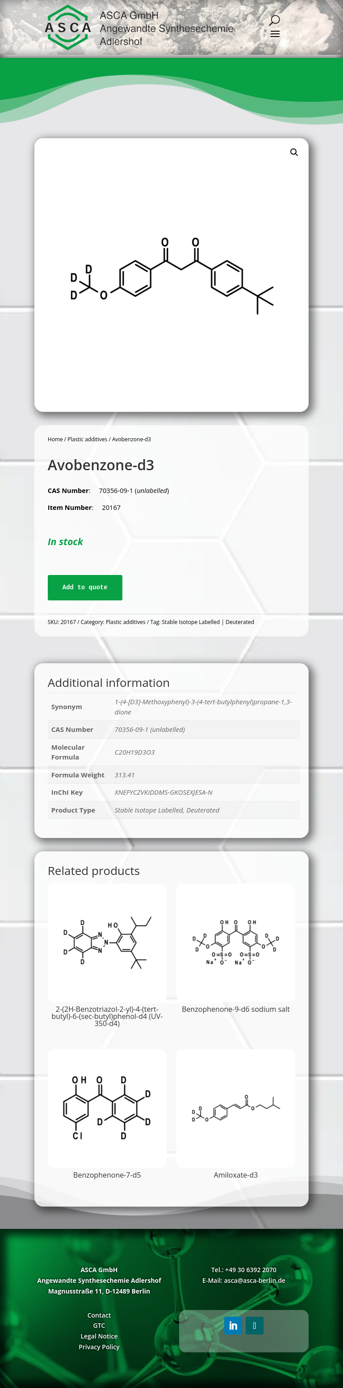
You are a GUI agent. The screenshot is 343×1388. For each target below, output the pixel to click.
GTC (99, 1325)
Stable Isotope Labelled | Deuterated (208, 622)
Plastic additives (87, 439)
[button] (294, 152)
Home (55, 439)
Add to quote (85, 587)
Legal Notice (98, 1336)
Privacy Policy (99, 1347)
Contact (99, 1315)
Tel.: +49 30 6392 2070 (243, 1269)
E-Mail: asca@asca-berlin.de (243, 1280)
